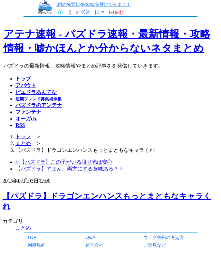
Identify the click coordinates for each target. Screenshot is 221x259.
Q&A (90, 237)
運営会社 (94, 245)
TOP (31, 237)
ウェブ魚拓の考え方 (163, 237)
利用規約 (36, 245)
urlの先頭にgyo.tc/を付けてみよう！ (93, 4)
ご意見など (154, 245)
